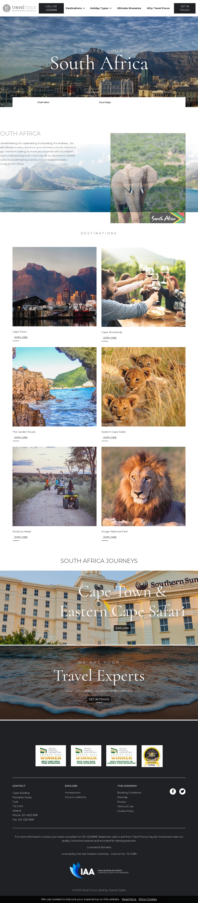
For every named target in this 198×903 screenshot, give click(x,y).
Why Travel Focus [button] (158, 8)
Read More (129, 899)
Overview (43, 102)
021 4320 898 (30, 815)
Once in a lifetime (75, 797)
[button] (51, 8)
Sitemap (122, 797)
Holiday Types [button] (99, 8)
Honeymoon (72, 792)
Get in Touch (99, 702)
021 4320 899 (26, 819)
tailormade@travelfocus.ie (116, 693)
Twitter (182, 791)
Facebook (173, 791)
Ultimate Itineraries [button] (129, 8)
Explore (21, 345)
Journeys (105, 102)
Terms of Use (125, 806)
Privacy (121, 801)
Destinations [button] (74, 8)
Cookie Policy (125, 811)
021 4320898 (82, 693)
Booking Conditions (129, 792)
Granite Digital (117, 890)
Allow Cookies (148, 899)
